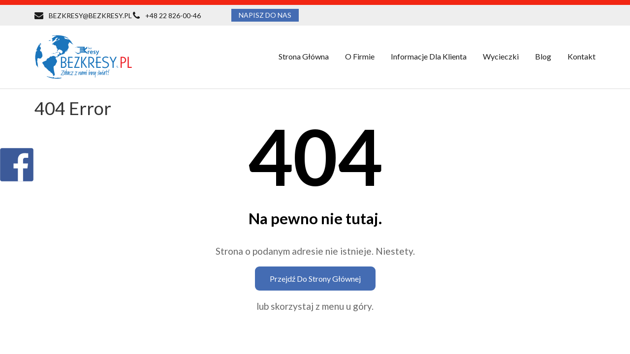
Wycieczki (501, 56)
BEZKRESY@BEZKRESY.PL (90, 15)
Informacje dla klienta (429, 56)
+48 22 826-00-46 (173, 15)
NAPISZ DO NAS (265, 15)
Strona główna (304, 56)
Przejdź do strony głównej (315, 278)
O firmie (360, 56)
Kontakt (581, 56)
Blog (543, 56)
